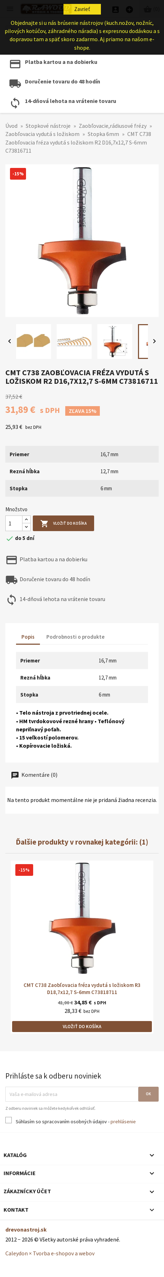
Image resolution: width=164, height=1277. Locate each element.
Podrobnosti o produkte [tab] (75, 636)
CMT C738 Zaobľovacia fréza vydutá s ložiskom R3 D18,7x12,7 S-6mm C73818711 (82, 988)
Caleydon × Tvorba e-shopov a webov (49, 1253)
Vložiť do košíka (63, 523)
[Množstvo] (13, 523)
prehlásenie (123, 1121)
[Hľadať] (82, 32)
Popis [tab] (28, 636)
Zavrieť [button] (82, 9)
